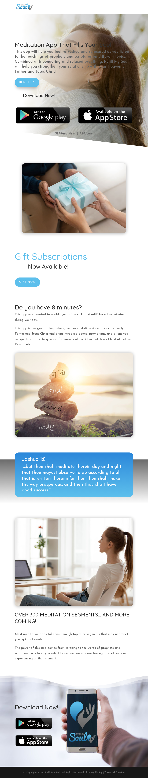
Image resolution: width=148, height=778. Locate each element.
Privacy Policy (94, 772)
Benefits (27, 82)
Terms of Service (114, 772)
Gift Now (47, 274)
